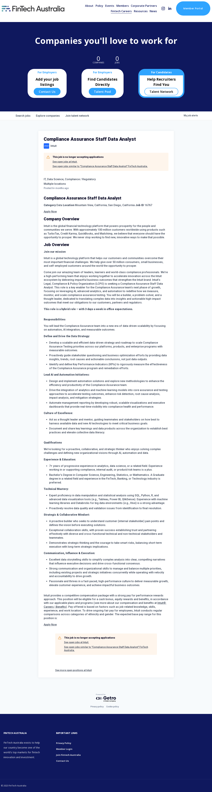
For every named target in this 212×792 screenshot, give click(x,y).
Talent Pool (102, 92)
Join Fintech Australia (68, 754)
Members (116, 11)
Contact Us (47, 92)
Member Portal (186, 13)
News (146, 16)
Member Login (64, 749)
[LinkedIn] (163, 13)
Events (103, 11)
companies (48, 115)
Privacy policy (97, 706)
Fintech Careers (114, 16)
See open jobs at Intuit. (65, 161)
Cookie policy (112, 706)
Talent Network (161, 92)
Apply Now (50, 211)
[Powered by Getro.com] (106, 698)
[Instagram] (157, 13)
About (82, 11)
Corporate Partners (137, 11)
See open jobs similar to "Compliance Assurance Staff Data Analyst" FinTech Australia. (100, 166)
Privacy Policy (63, 743)
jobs (23, 115)
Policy (92, 11)
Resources (134, 16)
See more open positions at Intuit (73, 670)
